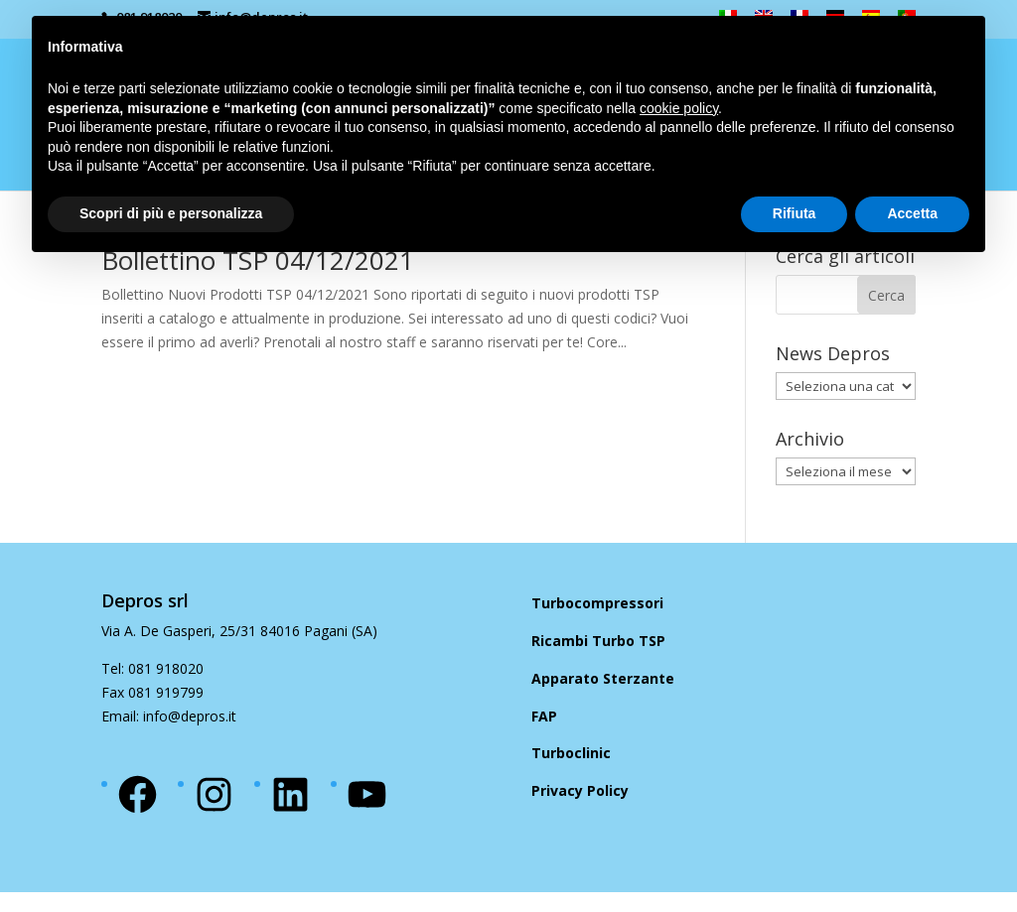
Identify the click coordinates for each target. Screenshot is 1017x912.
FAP (544, 716)
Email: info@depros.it (168, 716)
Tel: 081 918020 (152, 668)
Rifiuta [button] (794, 213)
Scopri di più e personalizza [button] (170, 213)
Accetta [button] (912, 213)
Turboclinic (571, 752)
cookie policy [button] (679, 108)
